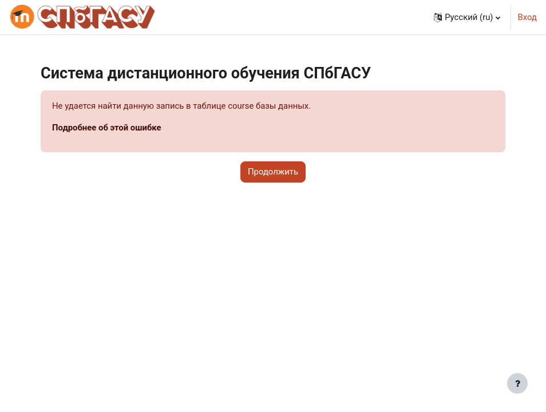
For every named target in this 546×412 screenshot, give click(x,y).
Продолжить (273, 172)
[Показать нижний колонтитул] (517, 383)
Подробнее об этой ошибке (106, 127)
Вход (527, 17)
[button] (467, 17)
